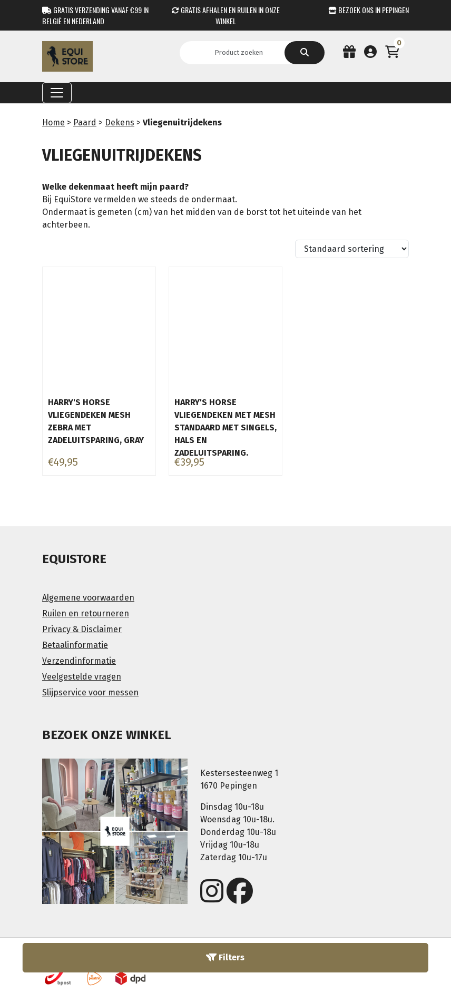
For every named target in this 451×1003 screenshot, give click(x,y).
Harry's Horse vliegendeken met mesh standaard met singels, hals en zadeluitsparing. (225, 427)
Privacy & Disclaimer (82, 629)
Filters (225, 957)
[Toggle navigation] (57, 92)
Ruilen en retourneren (85, 613)
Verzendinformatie (79, 661)
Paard (84, 122)
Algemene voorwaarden (88, 598)
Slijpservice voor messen (90, 692)
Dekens (119, 122)
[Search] (242, 52)
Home (53, 122)
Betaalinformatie (75, 645)
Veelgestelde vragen (81, 677)
